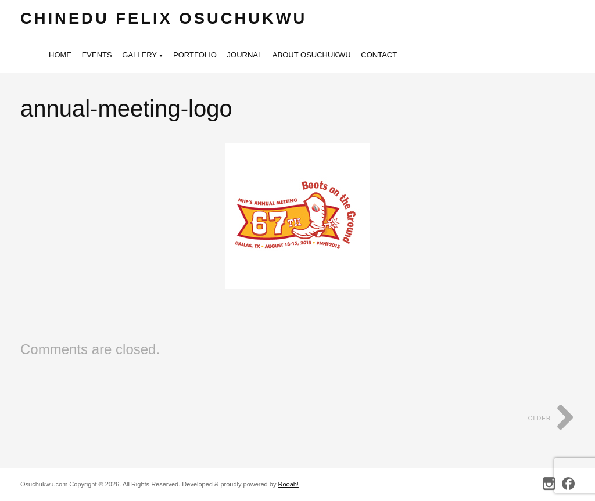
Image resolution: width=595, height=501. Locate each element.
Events (97, 55)
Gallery (142, 56)
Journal (245, 55)
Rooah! (288, 484)
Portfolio (195, 55)
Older (551, 418)
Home (60, 55)
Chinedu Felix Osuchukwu (163, 18)
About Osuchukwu (312, 55)
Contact (379, 55)
